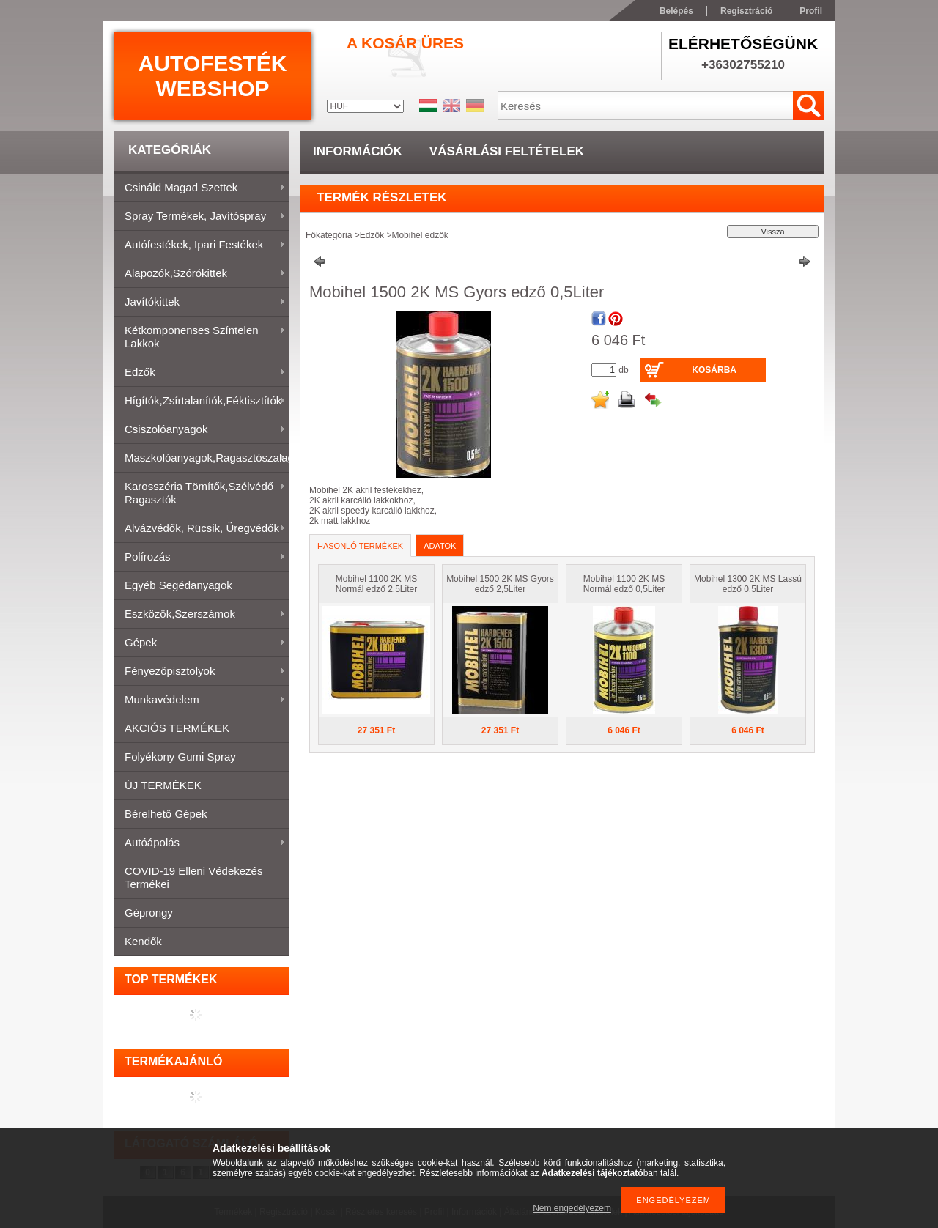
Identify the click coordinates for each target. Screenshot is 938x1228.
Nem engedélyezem (572, 1208)
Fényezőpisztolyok (200, 672)
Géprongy (149, 912)
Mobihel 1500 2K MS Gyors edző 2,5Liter (500, 584)
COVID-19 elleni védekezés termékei (193, 877)
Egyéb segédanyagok (178, 585)
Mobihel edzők (419, 235)
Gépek (200, 643)
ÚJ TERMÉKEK (163, 785)
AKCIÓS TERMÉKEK (177, 728)
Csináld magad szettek (200, 188)
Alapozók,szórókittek (200, 274)
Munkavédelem (200, 700)
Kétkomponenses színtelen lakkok (200, 336)
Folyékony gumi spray (180, 756)
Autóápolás (200, 843)
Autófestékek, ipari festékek (200, 245)
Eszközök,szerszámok (200, 614)
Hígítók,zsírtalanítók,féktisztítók (200, 401)
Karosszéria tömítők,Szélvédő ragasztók (200, 493)
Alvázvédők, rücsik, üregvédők (200, 529)
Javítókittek (200, 302)
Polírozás (200, 557)
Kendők (143, 941)
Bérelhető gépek (166, 813)
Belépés (676, 11)
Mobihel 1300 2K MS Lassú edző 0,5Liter (748, 584)
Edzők (200, 373)
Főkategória (329, 235)
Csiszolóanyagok (200, 430)
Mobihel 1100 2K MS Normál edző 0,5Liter (624, 584)
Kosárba (714, 370)
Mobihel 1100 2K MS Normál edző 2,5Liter (376, 584)
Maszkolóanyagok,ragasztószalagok (201, 458)
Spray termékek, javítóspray (200, 217)
